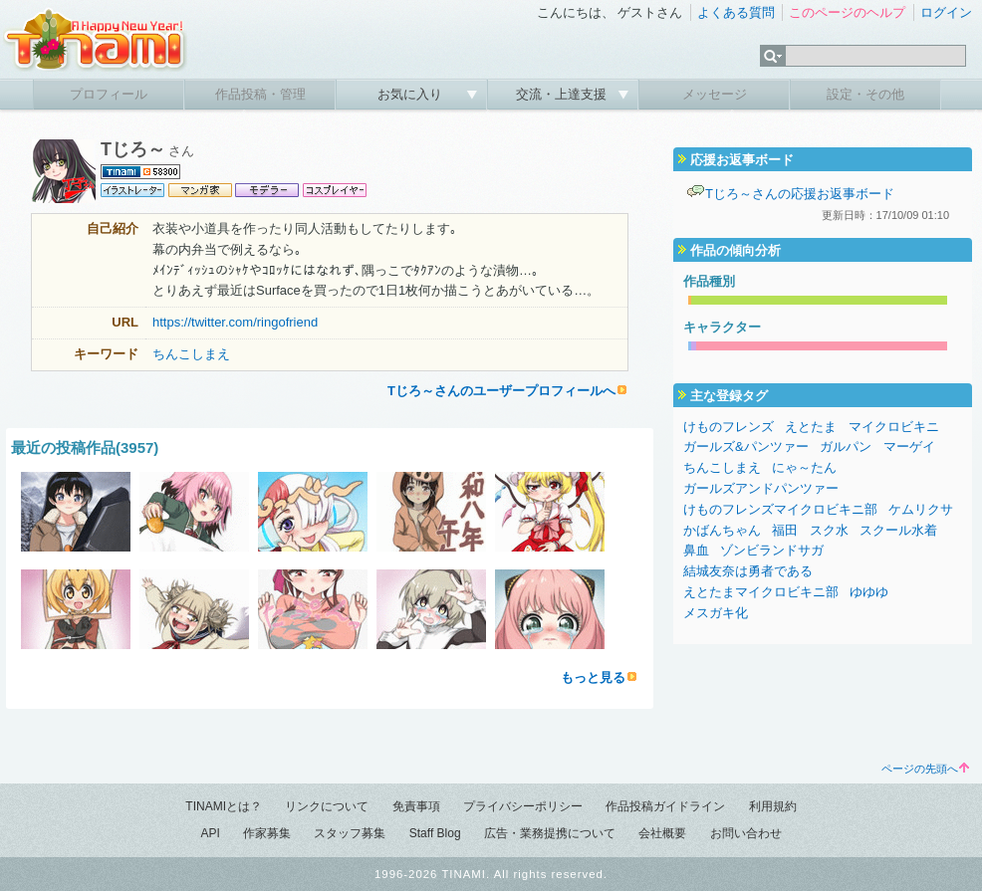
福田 (785, 530)
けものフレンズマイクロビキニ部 (780, 509)
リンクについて (326, 806)
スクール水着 (898, 530)
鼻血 (696, 550)
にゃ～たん (804, 467)
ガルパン (845, 446)
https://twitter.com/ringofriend (235, 322)
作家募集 (267, 833)
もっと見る (593, 677)
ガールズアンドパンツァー (761, 488)
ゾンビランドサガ (772, 550)
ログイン (946, 12)
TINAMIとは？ (223, 806)
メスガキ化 (715, 612)
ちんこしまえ (191, 353)
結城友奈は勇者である (748, 570)
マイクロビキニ (894, 426)
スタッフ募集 (349, 833)
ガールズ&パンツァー (746, 446)
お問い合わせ (746, 833)
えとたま (811, 426)
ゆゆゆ (869, 591)
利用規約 (773, 806)
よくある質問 (736, 12)
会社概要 (662, 833)
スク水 (829, 530)
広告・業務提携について (549, 833)
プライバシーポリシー (523, 806)
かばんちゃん (722, 530)
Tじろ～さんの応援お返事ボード (799, 193)
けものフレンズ (728, 426)
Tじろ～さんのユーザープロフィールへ (501, 390)
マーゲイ (909, 446)
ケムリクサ (920, 509)
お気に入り (411, 94)
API (209, 833)
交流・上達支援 (563, 94)
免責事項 (416, 806)
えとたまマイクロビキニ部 (761, 591)
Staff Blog (435, 833)
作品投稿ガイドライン (665, 806)
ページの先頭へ (925, 769)
